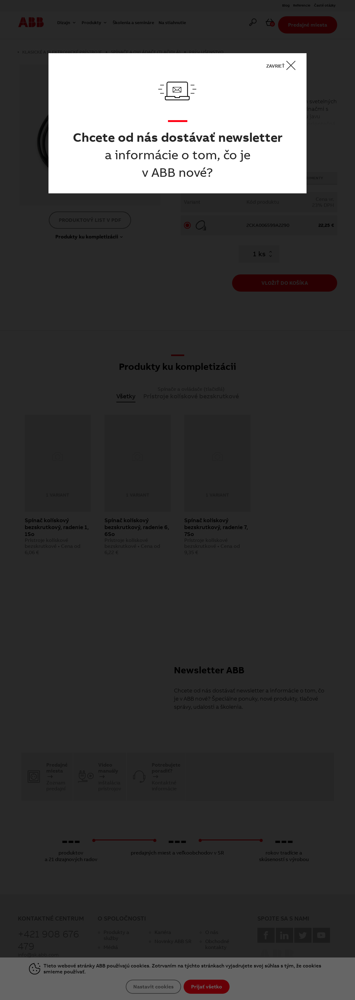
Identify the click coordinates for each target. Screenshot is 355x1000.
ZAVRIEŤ (283, 65)
